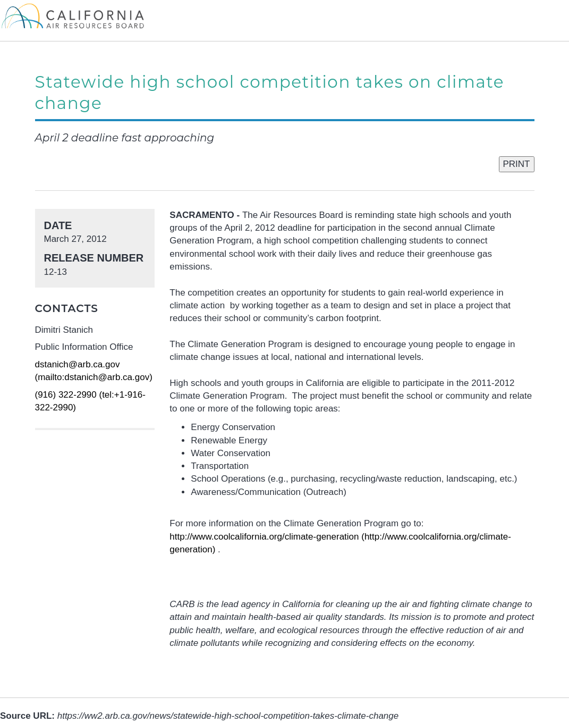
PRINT (516, 164)
